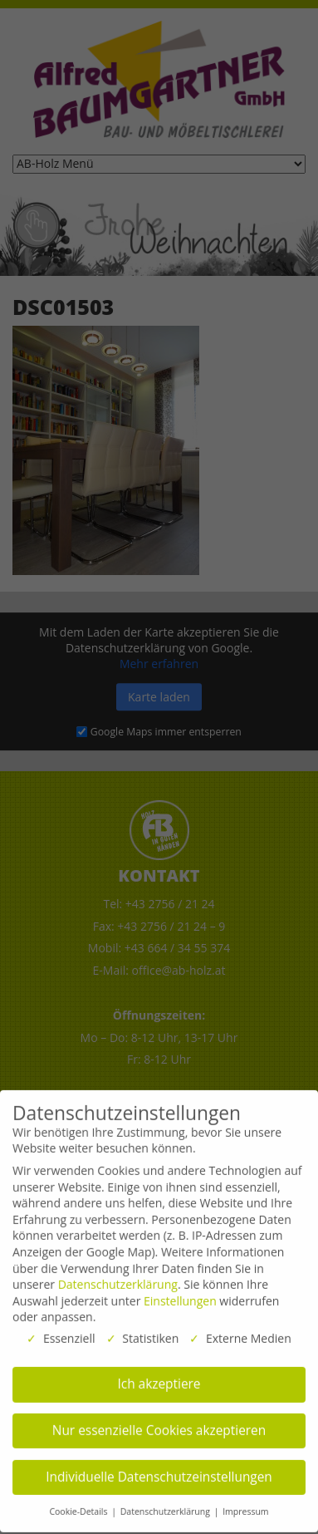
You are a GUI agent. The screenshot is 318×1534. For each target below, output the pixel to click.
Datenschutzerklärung (118, 1277)
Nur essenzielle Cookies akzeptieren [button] (159, 1423)
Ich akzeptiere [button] (159, 1377)
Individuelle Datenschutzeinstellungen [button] (159, 1469)
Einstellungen (180, 1293)
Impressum (245, 1505)
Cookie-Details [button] (79, 1505)
